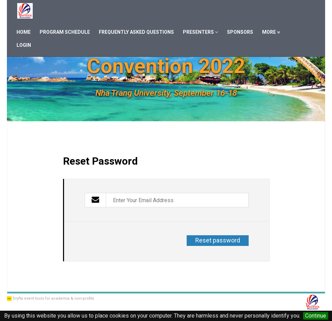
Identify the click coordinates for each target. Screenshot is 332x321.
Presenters (200, 32)
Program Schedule (65, 32)
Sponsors (240, 32)
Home (24, 32)
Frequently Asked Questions (136, 32)
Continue (315, 315)
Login (24, 45)
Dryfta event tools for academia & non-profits (53, 298)
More (271, 32)
